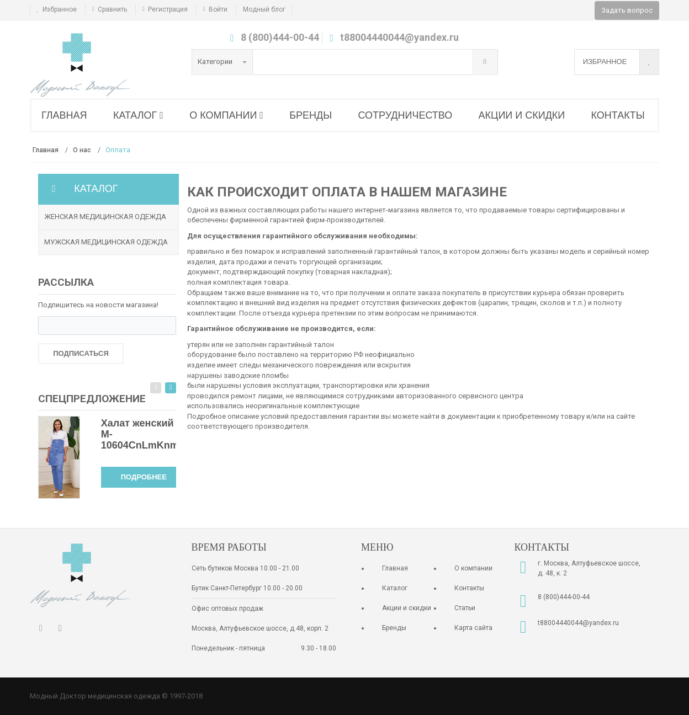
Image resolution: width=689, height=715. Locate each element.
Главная (395, 568)
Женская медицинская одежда (105, 216)
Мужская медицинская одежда (106, 242)
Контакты (469, 588)
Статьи (464, 608)
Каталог (394, 588)
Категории (222, 61)
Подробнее (144, 477)
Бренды (394, 628)
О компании (473, 568)
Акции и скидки (406, 608)
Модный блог (264, 9)
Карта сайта (473, 628)
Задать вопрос (627, 10)
